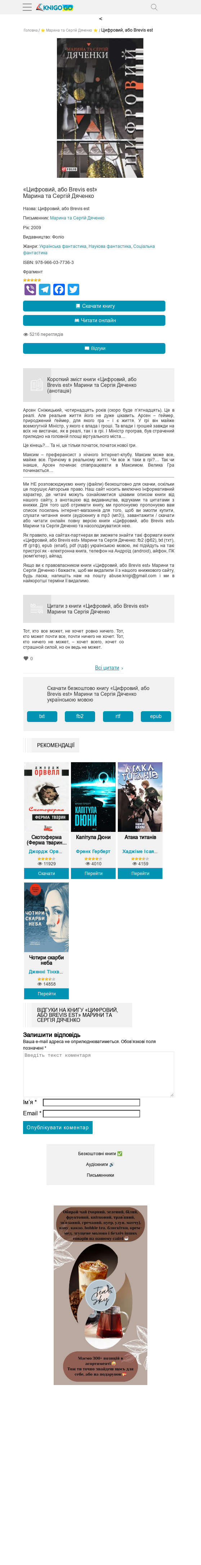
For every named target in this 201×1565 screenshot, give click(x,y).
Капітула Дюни (93, 837)
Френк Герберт (93, 851)
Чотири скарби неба (46, 960)
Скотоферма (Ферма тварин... (47, 840)
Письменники (100, 1183)
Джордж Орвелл (48, 851)
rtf (118, 716)
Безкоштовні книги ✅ (100, 1162)
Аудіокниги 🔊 (100, 1173)
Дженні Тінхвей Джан (54, 971)
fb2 (80, 716)
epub (156, 716)
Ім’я (30, 1111)
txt (42, 716)
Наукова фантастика (110, 246)
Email (32, 1122)
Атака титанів (140, 837)
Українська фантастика (62, 246)
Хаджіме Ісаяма (141, 851)
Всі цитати (107, 668)
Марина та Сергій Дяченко (77, 218)
